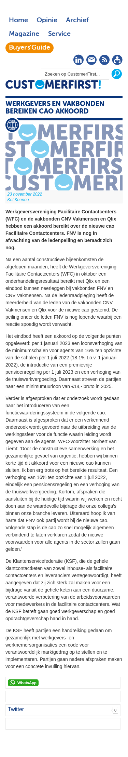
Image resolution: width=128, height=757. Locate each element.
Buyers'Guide (29, 47)
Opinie (47, 20)
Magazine (24, 34)
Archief (77, 20)
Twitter (16, 709)
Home (18, 20)
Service (59, 34)
